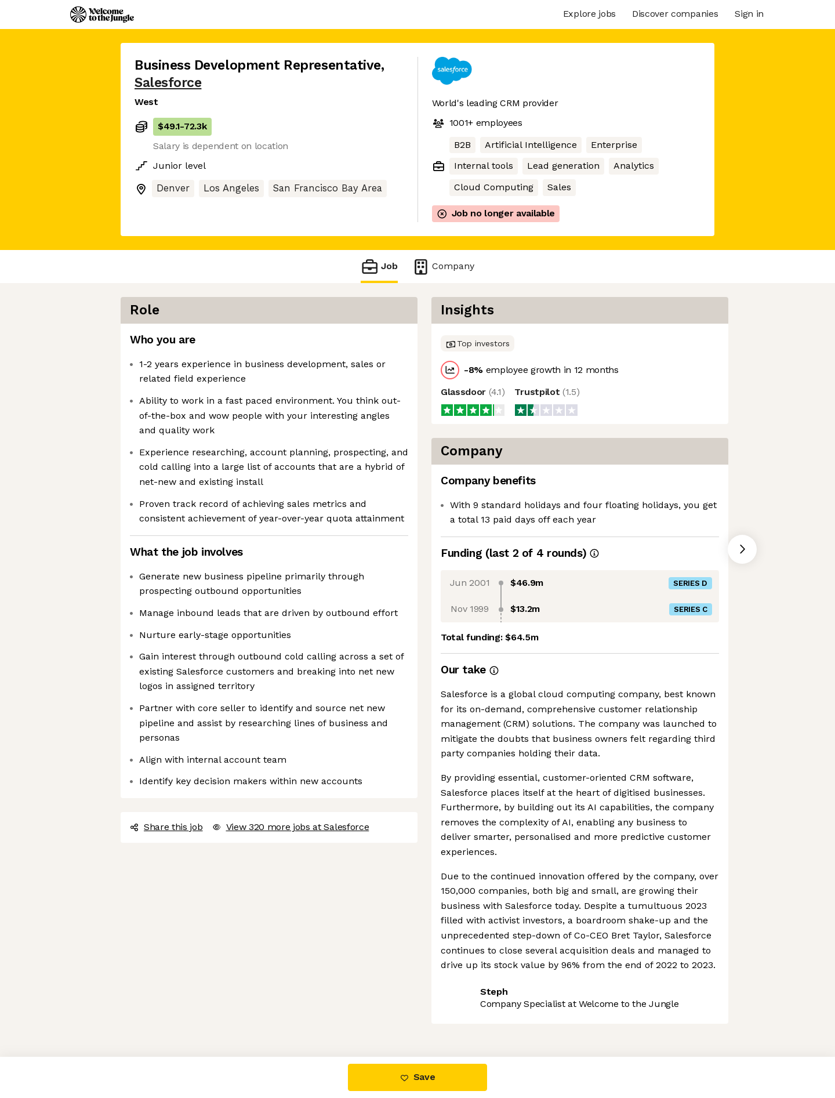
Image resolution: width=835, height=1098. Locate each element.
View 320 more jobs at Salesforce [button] (290, 826)
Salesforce (168, 82)
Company (443, 266)
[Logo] (102, 14)
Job (379, 266)
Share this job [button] (166, 826)
